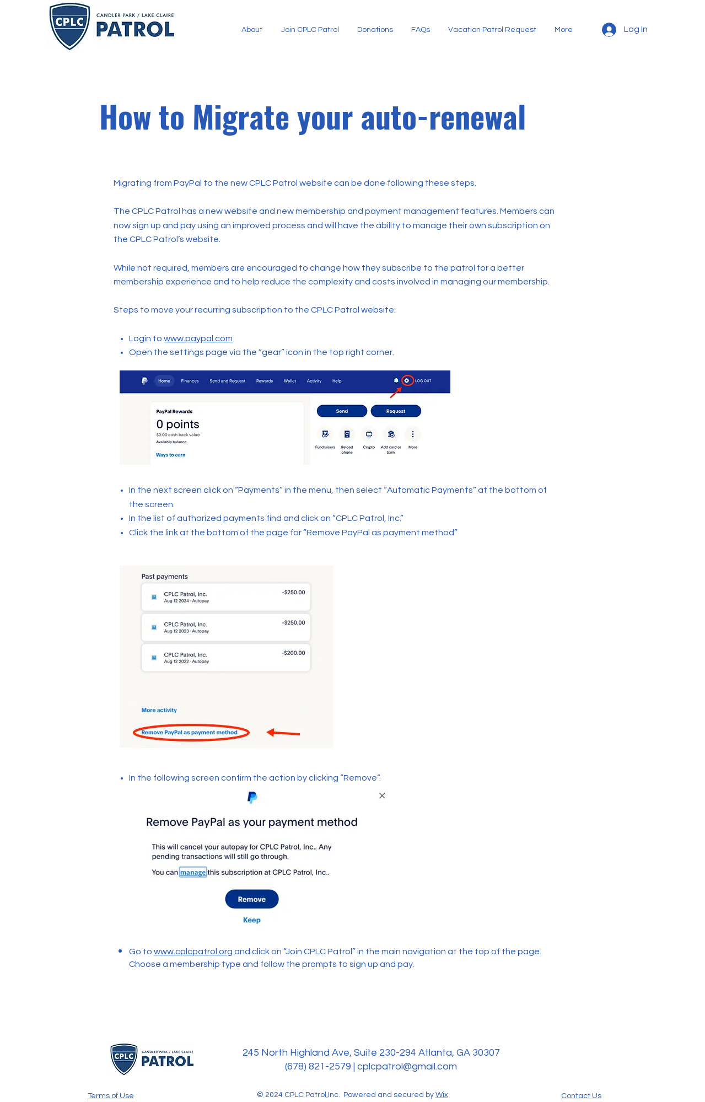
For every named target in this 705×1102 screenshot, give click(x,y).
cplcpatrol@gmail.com (407, 1066)
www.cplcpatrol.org (193, 951)
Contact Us (581, 1096)
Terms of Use (111, 1096)
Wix (441, 1095)
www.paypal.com (198, 338)
